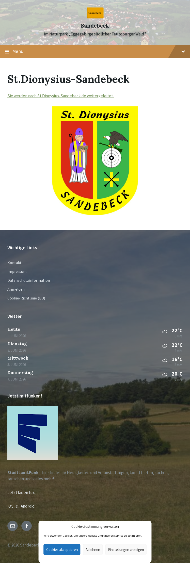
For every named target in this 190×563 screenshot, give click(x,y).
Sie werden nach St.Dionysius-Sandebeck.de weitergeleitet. (60, 96)
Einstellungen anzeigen (126, 549)
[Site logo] (95, 17)
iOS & (14, 506)
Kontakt (14, 262)
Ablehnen (93, 549)
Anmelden (16, 289)
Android (28, 506)
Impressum (17, 271)
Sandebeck (95, 25)
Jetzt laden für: (21, 492)
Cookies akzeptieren (62, 549)
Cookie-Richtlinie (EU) (26, 298)
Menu (95, 51)
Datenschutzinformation (28, 280)
